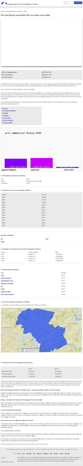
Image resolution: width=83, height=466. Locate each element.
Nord (47, 239)
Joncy (2, 275)
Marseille (28, 453)
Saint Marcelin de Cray (7, 280)
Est (2, 239)
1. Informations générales (8, 110)
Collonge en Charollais (7, 283)
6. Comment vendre (7, 122)
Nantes (56, 453)
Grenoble (67, 453)
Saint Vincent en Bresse (7, 294)
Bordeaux (45, 453)
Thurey (3, 289)
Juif (2, 286)
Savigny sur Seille (6, 291)
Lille (34, 453)
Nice (51, 453)
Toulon (61, 453)
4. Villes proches (6, 117)
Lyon (23, 453)
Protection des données (7, 462)
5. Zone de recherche (7, 120)
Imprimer (3, 457)
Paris (19, 453)
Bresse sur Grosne (6, 278)
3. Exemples (5, 115)
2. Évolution (5, 113)
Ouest (2, 241)
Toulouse (39, 453)
